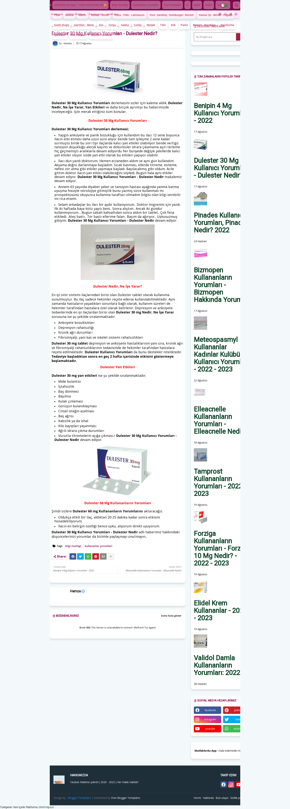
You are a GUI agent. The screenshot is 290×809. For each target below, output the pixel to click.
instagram (210, 719)
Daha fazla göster (171, 615)
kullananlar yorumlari (98, 546)
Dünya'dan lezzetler (146, 5)
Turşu (112, 25)
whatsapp (239, 728)
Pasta (184, 25)
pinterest (239, 710)
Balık (197, 5)
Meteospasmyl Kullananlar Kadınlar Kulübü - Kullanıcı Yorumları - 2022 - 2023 (221, 354)
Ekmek (151, 25)
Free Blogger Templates (125, 798)
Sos (101, 25)
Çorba (137, 25)
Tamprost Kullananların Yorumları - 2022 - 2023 (220, 483)
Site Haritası (78, 35)
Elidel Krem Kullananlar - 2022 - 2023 (220, 610)
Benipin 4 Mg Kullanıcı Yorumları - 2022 (221, 113)
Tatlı (163, 25)
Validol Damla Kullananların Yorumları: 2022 (217, 665)
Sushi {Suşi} (61, 25)
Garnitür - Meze (84, 25)
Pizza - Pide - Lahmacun (129, 15)
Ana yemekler (172, 5)
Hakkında (208, 798)
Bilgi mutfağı (120, 5)
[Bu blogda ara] (215, 37)
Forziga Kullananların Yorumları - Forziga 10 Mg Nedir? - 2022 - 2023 (221, 548)
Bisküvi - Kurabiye (204, 25)
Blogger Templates (79, 798)
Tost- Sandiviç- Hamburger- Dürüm (172, 15)
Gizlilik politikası (75, 14)
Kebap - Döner (100, 15)
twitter (239, 719)
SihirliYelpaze (46, 807)
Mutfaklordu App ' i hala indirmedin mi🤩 (80, 5)
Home (197, 798)
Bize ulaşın (222, 798)
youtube (210, 728)
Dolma (69, 15)
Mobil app (112, 14)
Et (187, 5)
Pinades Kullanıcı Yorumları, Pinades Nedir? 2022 (221, 223)
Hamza (75, 591)
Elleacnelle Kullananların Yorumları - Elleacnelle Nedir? (220, 420)
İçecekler (59, 35)
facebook (210, 710)
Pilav (57, 15)
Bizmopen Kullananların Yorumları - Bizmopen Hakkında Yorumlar (222, 285)
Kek (173, 25)
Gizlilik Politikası (101, 35)
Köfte (208, 5)
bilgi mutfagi (73, 546)
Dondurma (227, 25)
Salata (125, 25)
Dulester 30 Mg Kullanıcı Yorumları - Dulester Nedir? (221, 168)
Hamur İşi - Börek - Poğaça (215, 15)
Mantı (82, 15)
